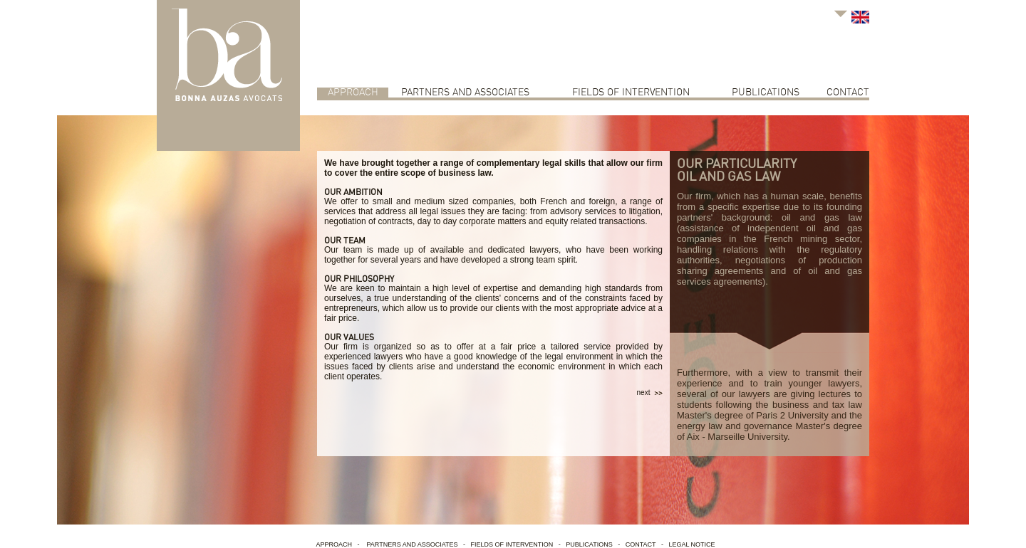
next (650, 392)
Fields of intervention (631, 93)
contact (847, 93)
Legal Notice (691, 544)
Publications (765, 93)
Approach (353, 93)
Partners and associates (465, 93)
